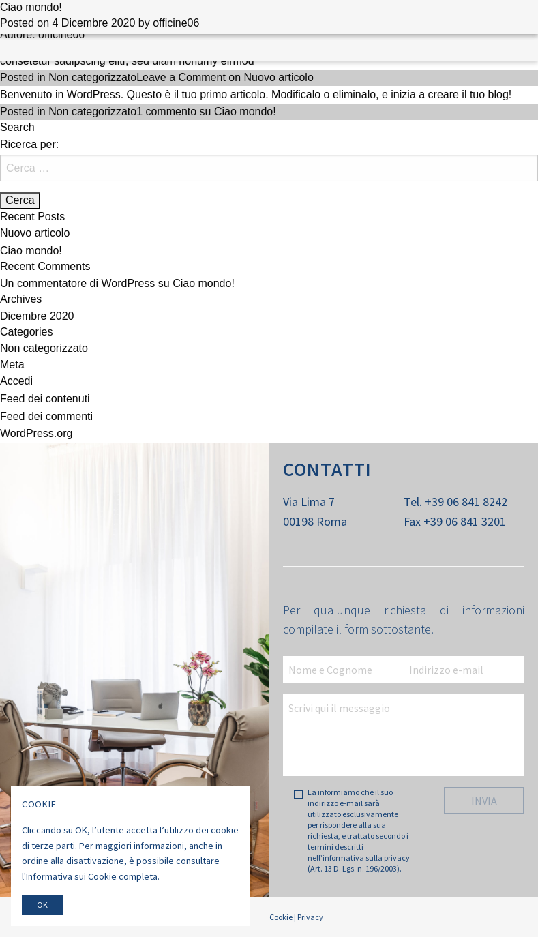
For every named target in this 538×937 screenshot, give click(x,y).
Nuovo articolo (35, 233)
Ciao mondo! (31, 7)
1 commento (206, 111)
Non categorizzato (92, 77)
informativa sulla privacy (366, 857)
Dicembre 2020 (37, 316)
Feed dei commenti (46, 416)
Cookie (281, 917)
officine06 (176, 23)
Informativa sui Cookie (71, 876)
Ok (42, 904)
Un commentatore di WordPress (77, 283)
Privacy (310, 917)
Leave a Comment (225, 77)
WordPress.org (36, 433)
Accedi (16, 381)
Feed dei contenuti (45, 398)
